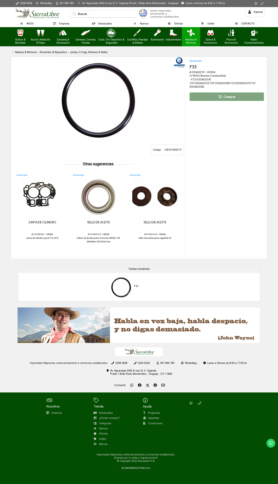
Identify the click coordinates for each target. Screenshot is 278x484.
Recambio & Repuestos (53, 52)
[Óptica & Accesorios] (210, 33)
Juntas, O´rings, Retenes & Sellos (89, 52)
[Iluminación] (157, 33)
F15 (136, 285)
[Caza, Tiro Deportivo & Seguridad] (111, 33)
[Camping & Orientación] (63, 33)
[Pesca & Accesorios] (231, 33)
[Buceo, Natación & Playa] (40, 33)
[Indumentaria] (173, 33)
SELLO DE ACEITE (98, 222)
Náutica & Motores (26, 52)
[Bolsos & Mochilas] (20, 33)
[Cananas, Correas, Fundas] (86, 33)
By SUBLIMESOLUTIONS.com (136, 468)
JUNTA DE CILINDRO (42, 222)
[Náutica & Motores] (191, 33)
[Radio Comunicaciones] (254, 33)
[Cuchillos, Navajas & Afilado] (137, 33)
